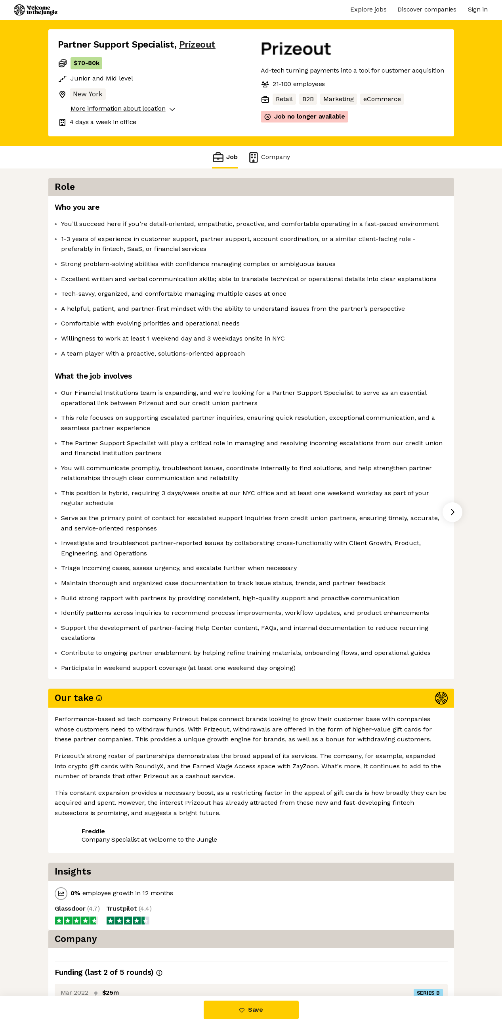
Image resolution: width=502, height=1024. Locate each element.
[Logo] (35, 9)
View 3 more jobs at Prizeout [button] (157, 963)
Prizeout (197, 44)
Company (268, 157)
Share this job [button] (80, 963)
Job (224, 157)
